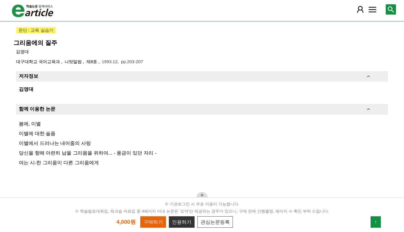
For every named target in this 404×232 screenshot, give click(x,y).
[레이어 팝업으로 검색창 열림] (391, 9)
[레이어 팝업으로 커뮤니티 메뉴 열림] (372, 9)
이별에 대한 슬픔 (37, 133)
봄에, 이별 (30, 124)
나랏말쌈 (74, 61)
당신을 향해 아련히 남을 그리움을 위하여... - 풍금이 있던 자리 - (88, 153)
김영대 (22, 51)
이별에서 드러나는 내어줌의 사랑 (55, 143)
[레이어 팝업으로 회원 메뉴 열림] (360, 9)
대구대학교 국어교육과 (38, 61)
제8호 (92, 61)
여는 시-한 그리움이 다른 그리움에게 (59, 162)
